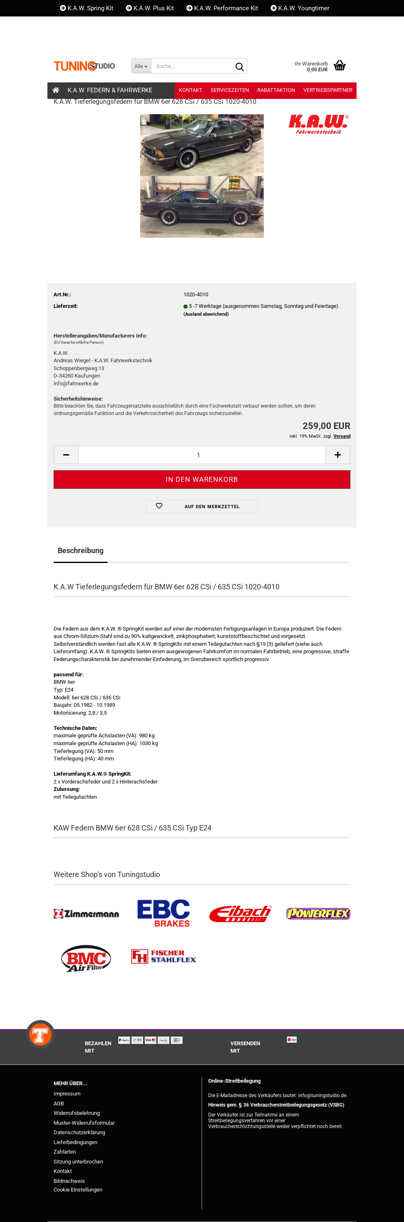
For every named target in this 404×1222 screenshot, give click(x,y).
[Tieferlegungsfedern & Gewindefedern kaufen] (240, 914)
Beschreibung (80, 550)
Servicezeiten (230, 90)
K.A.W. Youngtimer (299, 8)
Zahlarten (65, 1152)
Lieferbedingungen (75, 1142)
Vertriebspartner (327, 90)
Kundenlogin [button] (109, 41)
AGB (59, 1103)
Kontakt (74, 24)
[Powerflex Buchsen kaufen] (318, 914)
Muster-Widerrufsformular (84, 1123)
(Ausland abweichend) (206, 314)
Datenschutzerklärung (79, 1132)
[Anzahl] (202, 455)
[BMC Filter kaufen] (86, 959)
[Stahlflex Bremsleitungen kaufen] (163, 959)
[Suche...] (141, 66)
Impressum (67, 1094)
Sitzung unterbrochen (78, 1162)
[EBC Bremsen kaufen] (163, 914)
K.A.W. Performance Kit (222, 8)
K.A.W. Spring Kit (86, 8)
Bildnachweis (69, 1181)
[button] (68, 41)
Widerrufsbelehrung (77, 1113)
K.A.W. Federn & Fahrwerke (110, 90)
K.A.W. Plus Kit (150, 8)
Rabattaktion (276, 90)
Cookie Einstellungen (78, 1190)
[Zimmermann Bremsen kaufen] (86, 914)
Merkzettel (162, 41)
